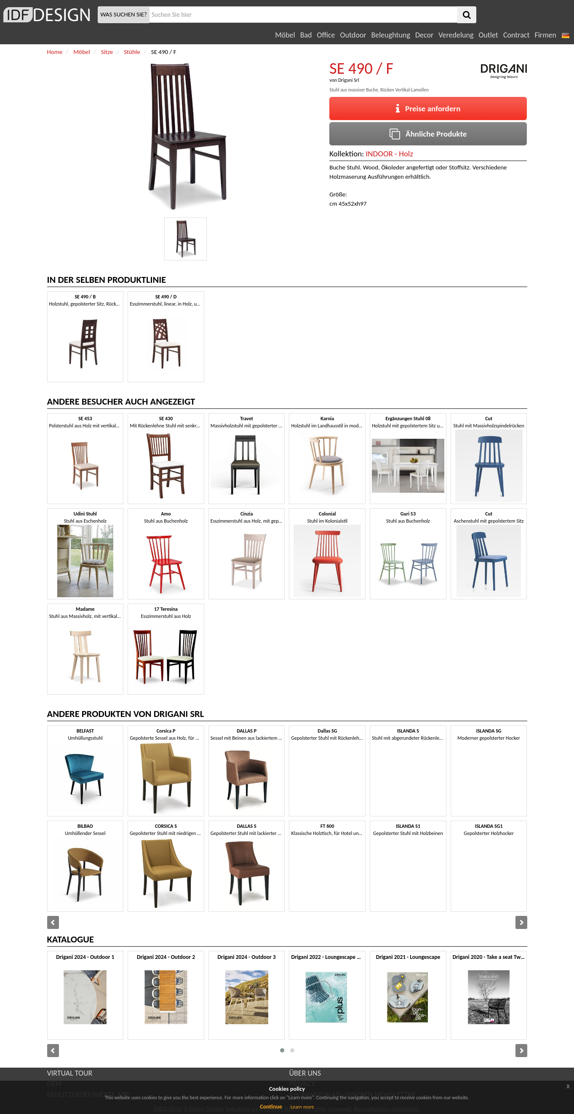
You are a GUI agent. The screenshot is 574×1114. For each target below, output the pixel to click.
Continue (271, 1106)
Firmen (545, 35)
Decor (424, 35)
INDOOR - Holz (389, 153)
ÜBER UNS (305, 1073)
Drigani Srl (348, 80)
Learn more (302, 1107)
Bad (306, 35)
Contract (516, 35)
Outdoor (353, 35)
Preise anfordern (428, 108)
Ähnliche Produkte (428, 134)
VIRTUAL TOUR (70, 1073)
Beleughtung (390, 35)
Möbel (285, 35)
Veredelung (455, 35)
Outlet (488, 35)
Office (326, 35)
